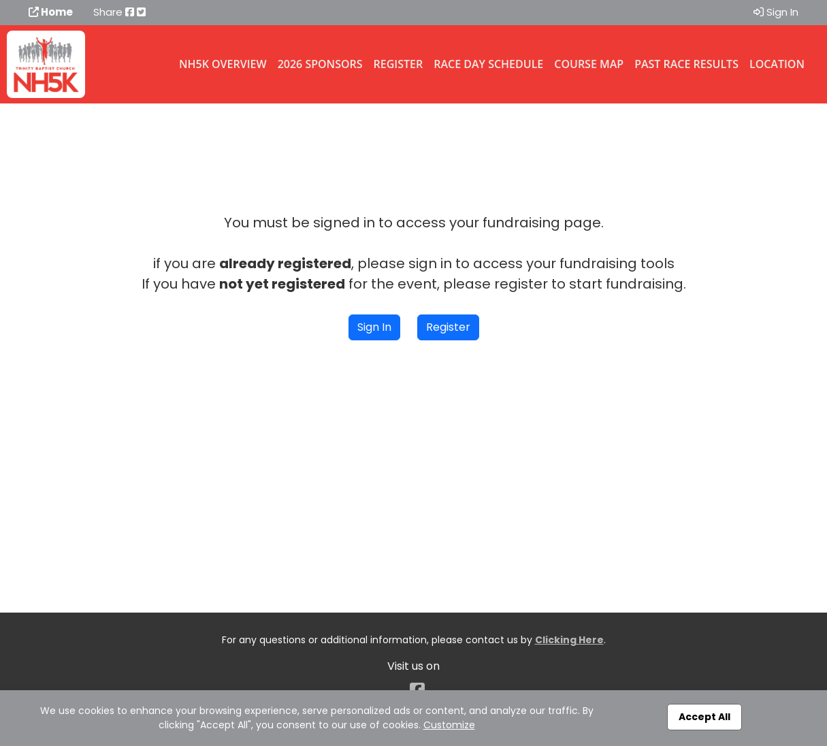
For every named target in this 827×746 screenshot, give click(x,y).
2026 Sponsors (320, 63)
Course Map (588, 63)
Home (51, 12)
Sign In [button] (374, 327)
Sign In (775, 12)
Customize (449, 725)
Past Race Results (686, 63)
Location (777, 63)
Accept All (704, 717)
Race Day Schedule (488, 63)
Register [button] (448, 327)
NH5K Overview (223, 63)
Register (398, 63)
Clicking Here (569, 640)
